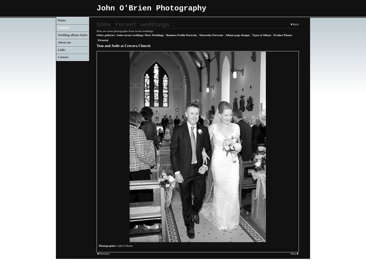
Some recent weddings (130, 35)
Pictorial (103, 40)
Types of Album (261, 35)
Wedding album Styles (73, 35)
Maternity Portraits (211, 35)
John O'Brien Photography (151, 8)
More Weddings (154, 35)
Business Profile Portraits (181, 35)
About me (64, 42)
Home (62, 20)
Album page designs (237, 35)
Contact (63, 57)
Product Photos (282, 35)
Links (61, 50)
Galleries (64, 27)
